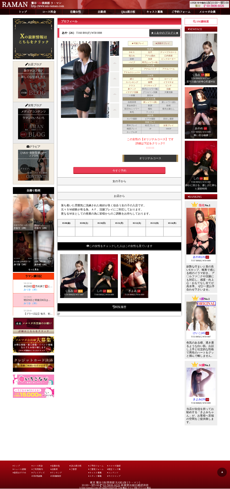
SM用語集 (37, 475)
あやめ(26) (199, 256)
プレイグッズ (38, 472)
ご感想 (73, 469)
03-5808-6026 (214, 6)
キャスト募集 (154, 12)
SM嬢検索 (56, 475)
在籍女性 (75, 12)
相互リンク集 (114, 469)
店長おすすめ (19, 472)
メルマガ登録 (114, 465)
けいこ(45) (199, 333)
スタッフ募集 (95, 475)
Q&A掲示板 (128, 12)
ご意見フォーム (96, 469)
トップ (23, 12)
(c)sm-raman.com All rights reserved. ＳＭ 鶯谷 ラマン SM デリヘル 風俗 (115, 487)
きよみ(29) (199, 399)
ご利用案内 (37, 469)
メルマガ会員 (207, 12)
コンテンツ (112, 472)
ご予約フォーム (180, 12)
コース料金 (49, 12)
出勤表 (102, 12)
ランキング (56, 472)
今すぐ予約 (119, 170)
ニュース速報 (19, 469)
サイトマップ (113, 475)
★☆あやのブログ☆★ (164, 32)
